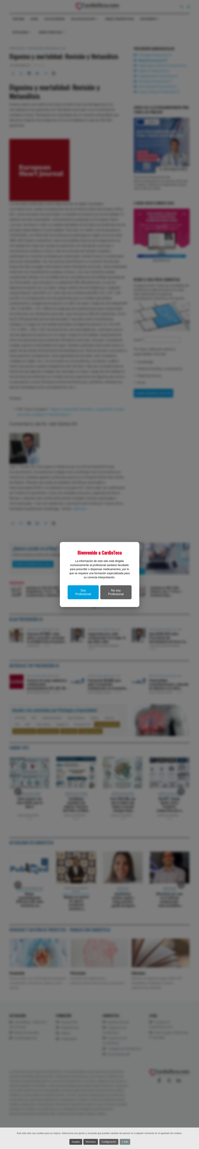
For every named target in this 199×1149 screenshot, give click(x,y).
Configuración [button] (110, 1142)
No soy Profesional (116, 592)
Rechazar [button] (91, 1142)
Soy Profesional (83, 592)
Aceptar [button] (74, 1142)
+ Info (127, 1142)
